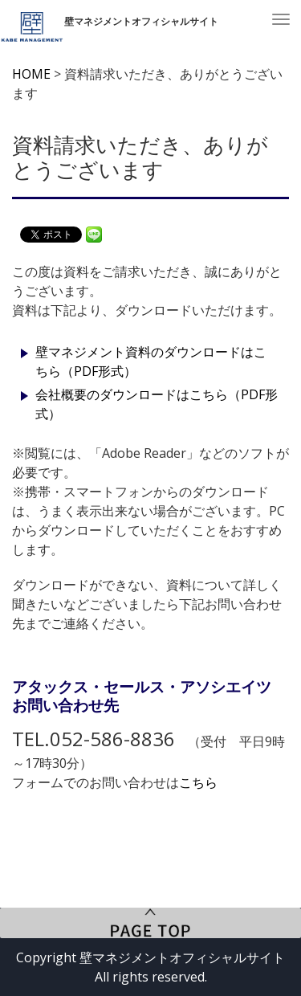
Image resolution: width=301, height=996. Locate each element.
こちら (198, 782)
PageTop (150, 923)
